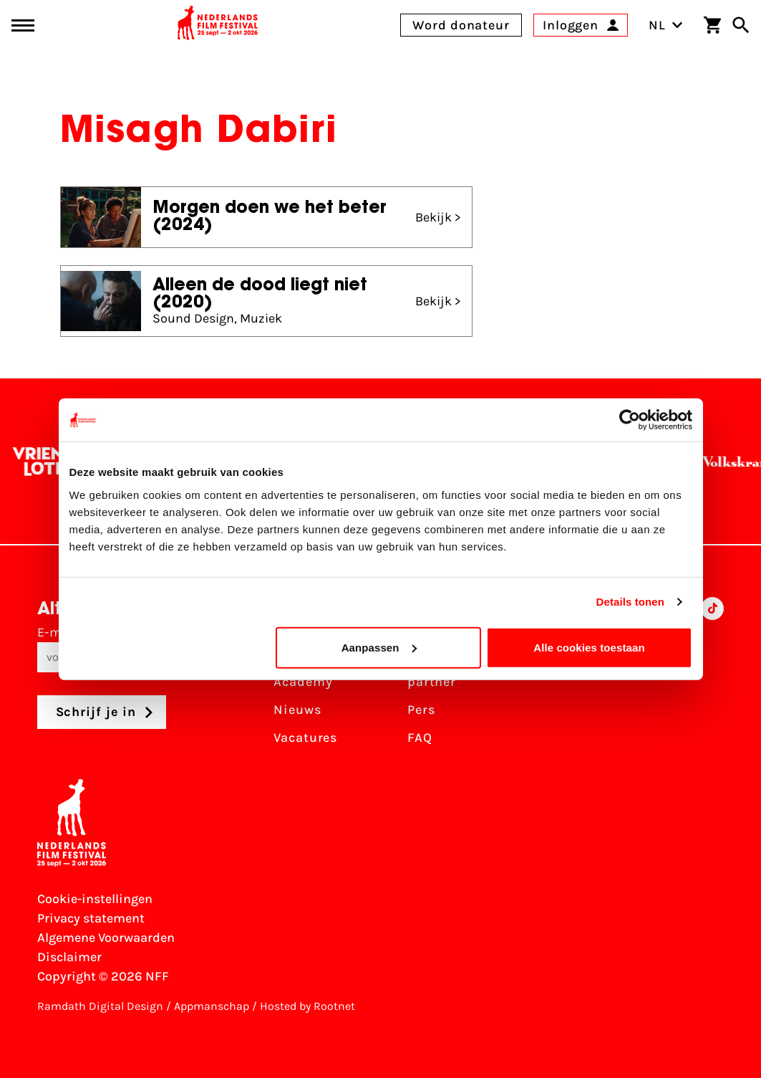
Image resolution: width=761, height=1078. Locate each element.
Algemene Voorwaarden (106, 937)
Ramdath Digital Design (100, 1006)
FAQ (419, 737)
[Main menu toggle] (22, 25)
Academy (302, 682)
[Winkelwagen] (712, 25)
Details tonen (630, 602)
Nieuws (297, 709)
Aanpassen (379, 647)
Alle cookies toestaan (589, 647)
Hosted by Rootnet (307, 1006)
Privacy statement (91, 918)
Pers (421, 709)
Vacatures (305, 737)
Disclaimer (69, 957)
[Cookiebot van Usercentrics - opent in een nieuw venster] (629, 420)
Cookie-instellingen (94, 899)
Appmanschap (211, 1006)
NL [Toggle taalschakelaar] (666, 25)
